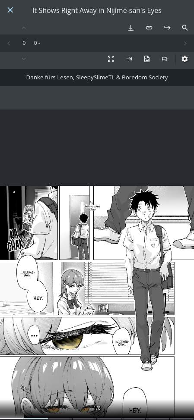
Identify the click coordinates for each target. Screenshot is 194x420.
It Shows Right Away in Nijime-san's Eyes (97, 10)
